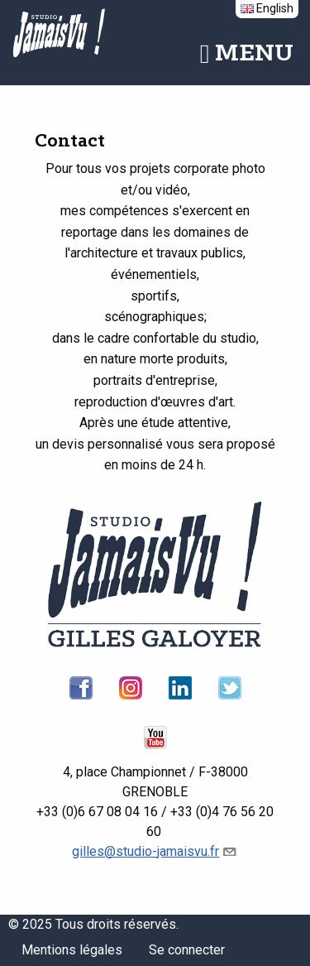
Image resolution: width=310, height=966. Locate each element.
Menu (247, 54)
